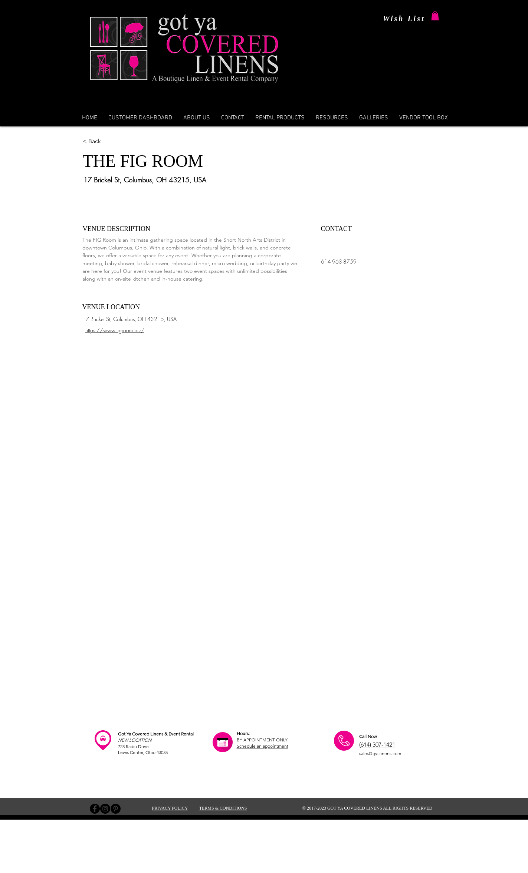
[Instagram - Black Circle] (105, 809)
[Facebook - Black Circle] (95, 809)
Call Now (368, 736)
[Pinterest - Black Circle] (116, 809)
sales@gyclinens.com (380, 753)
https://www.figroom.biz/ (114, 330)
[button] (435, 15)
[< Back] (120, 141)
